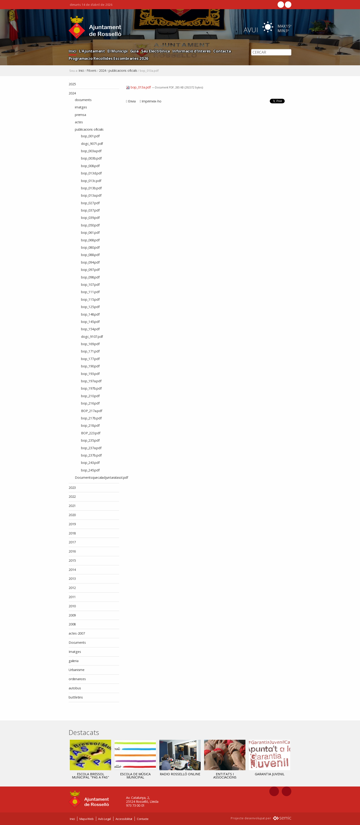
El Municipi (117, 51)
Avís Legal (104, 819)
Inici (72, 51)
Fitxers (91, 70)
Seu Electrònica (155, 51)
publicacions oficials (123, 70)
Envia (132, 101)
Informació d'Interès (191, 51)
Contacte (143, 819)
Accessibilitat (123, 819)
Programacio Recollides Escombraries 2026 (108, 58)
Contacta (222, 51)
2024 (102, 70)
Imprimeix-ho (151, 101)
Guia (134, 51)
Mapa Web (86, 819)
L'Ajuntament (92, 51)
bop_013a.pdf (139, 87)
